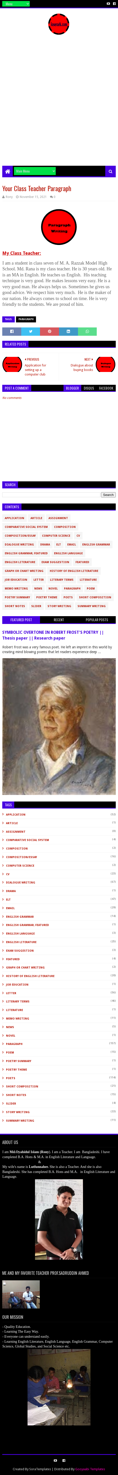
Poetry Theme (46, 597)
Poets (68, 597)
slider (36, 606)
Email (71, 544)
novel (53, 588)
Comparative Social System (26, 527)
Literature (88, 579)
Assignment (58, 518)
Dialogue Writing (19, 544)
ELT (58, 544)
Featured (82, 562)
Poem (91, 588)
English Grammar (96, 544)
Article (36, 518)
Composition (65, 527)
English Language (68, 553)
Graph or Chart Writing (24, 571)
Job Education (16, 579)
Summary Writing (92, 606)
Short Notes (15, 606)
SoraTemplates (40, 1469)
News (38, 588)
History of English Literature (74, 571)
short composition (95, 597)
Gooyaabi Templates (90, 1469)
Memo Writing (16, 588)
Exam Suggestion (55, 562)
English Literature (20, 562)
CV (78, 535)
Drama (45, 544)
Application (14, 518)
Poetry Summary (17, 597)
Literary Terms (62, 579)
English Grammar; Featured (26, 553)
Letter (39, 579)
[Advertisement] (59, 104)
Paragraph (26, 319)
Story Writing (59, 606)
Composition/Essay (20, 535)
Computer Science (56, 535)
